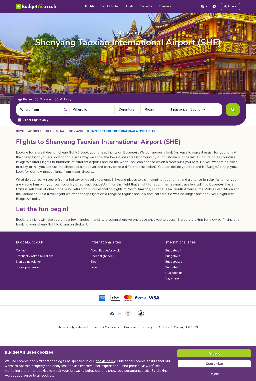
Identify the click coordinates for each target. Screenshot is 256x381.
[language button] (203, 6)
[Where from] (39, 109)
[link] (214, 6)
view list (147, 366)
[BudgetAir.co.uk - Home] (36, 6)
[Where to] (92, 109)
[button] (230, 6)
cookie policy (105, 361)
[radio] (25, 99)
